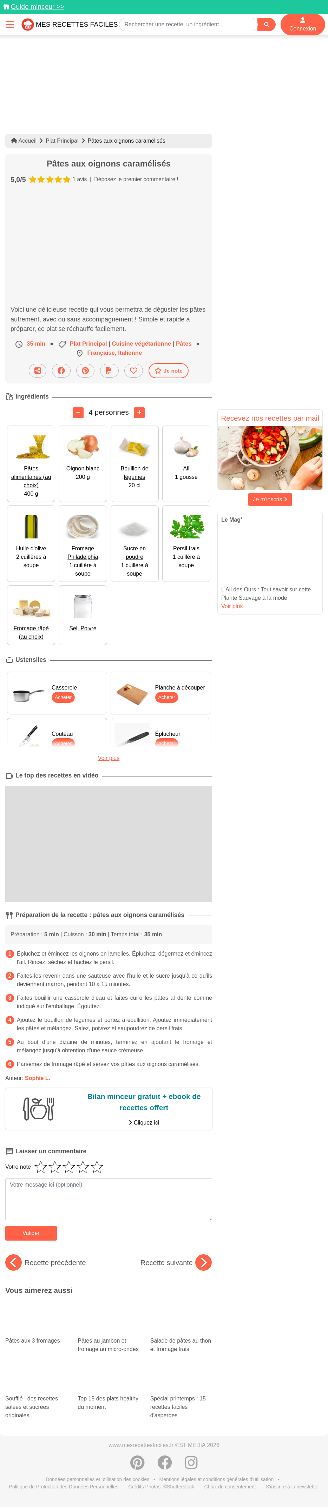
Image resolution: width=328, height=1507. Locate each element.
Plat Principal (62, 141)
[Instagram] (191, 1466)
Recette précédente (45, 1262)
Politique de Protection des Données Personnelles (63, 1486)
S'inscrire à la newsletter (292, 1486)
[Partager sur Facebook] (61, 371)
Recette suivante (176, 1262)
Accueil (24, 141)
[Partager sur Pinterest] (85, 371)
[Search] (266, 25)
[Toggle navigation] (10, 24)
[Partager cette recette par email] (37, 371)
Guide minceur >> (37, 6)
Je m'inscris (270, 499)
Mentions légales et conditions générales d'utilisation (216, 1479)
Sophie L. (37, 1078)
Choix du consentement (230, 1486)
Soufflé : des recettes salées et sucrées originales (36, 1395)
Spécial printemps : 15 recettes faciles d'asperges (181, 1395)
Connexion (302, 24)
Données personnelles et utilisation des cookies (97, 1479)
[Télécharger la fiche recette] (109, 371)
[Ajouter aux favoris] (133, 371)
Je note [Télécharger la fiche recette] (169, 370)
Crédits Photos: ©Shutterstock (161, 1486)
